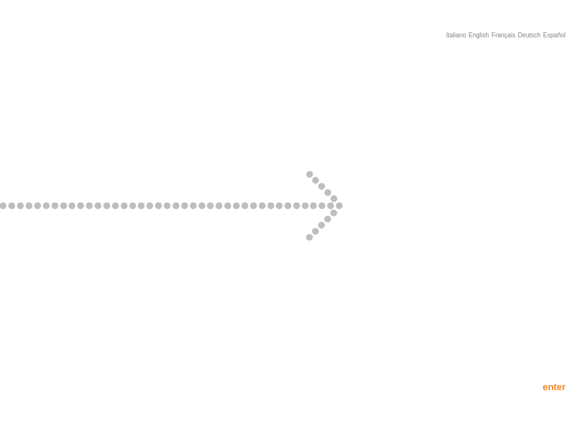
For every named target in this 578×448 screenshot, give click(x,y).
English (479, 35)
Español (554, 35)
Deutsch (529, 35)
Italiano (456, 35)
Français (503, 35)
